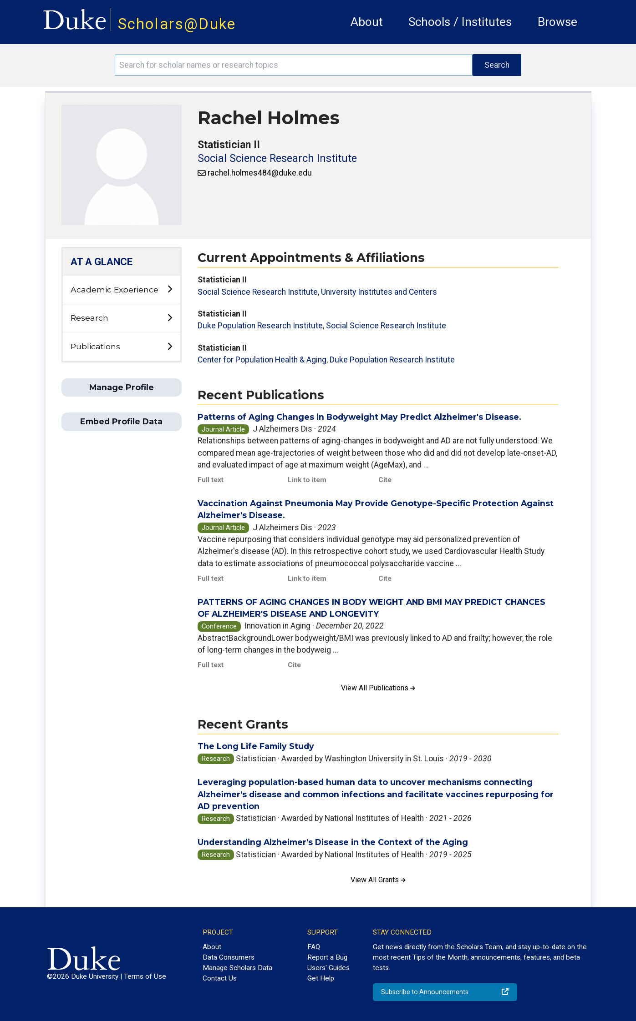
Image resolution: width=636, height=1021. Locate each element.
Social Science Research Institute (277, 158)
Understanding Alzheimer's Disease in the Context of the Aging (333, 842)
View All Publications (378, 688)
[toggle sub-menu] (169, 289)
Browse (557, 22)
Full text (211, 480)
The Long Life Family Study (256, 746)
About (367, 22)
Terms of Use (145, 976)
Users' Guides (328, 968)
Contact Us (220, 978)
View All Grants (378, 879)
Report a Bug (327, 957)
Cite (385, 480)
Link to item (307, 480)
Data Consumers (228, 957)
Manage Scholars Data (237, 968)
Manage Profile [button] (121, 387)
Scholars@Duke (177, 24)
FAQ (313, 947)
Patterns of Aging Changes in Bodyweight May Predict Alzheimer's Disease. (359, 417)
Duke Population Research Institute (260, 325)
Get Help (320, 978)
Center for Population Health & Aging (262, 359)
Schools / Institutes (460, 22)
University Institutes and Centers (379, 292)
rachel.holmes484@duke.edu (260, 172)
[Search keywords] (294, 65)
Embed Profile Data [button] (121, 421)
